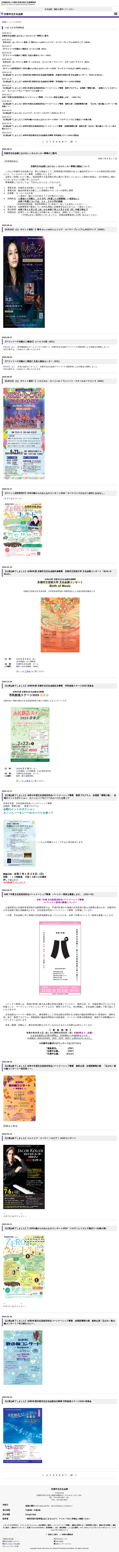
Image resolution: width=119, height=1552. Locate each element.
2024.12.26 (7, 681)
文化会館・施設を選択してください (59, 9)
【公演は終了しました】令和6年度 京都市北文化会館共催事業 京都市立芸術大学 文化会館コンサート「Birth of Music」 (53, 75)
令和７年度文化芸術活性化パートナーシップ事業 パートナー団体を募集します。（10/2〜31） (42, 97)
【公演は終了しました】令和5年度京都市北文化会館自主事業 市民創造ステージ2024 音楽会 (40, 135)
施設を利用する (77, 1525)
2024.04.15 (7, 1134)
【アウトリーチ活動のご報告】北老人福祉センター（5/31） (27, 55)
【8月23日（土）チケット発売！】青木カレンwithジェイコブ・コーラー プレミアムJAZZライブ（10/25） (46, 42)
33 (71, 142)
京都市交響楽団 (67, 1534)
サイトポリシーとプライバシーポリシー (94, 1528)
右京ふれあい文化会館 (11, 1544)
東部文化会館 (8, 1539)
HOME (4, 22)
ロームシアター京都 (10, 1546)
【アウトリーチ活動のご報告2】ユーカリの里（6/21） (25, 49)
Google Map (30, 1514)
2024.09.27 (7, 890)
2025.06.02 (7, 377)
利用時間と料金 (91, 1525)
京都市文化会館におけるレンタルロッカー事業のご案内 (25, 36)
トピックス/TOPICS (10, 1525)
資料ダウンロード (18, 1528)
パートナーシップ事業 (61, 1525)
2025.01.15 (7, 567)
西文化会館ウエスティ (11, 1541)
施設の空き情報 (104, 1525)
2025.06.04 (7, 357)
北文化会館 (58, 1541)
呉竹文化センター (61, 1539)
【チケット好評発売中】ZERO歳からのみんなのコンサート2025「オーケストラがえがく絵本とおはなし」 (46, 68)
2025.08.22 (7, 225)
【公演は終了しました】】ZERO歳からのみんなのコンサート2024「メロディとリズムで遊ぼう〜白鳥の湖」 (47, 119)
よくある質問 (73, 1528)
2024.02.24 (7, 1397)
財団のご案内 (53, 1534)
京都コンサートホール (62, 1544)
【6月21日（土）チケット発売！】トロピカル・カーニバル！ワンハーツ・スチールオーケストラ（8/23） (46, 62)
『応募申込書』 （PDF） (60, 1051)
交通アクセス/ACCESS (35, 1528)
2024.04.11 (7, 1224)
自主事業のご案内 (44, 1525)
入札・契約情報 (60, 1528)
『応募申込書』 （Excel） (60, 1054)
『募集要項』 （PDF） (60, 1048)
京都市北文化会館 (12, 14)
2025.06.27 (7, 337)
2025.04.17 (7, 489)
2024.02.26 (7, 1316)
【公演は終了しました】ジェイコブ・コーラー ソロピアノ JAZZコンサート (33, 113)
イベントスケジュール (28, 1525)
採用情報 (49, 1528)
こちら (19, 349)
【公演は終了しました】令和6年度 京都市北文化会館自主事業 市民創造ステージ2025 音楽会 (41, 81)
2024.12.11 (7, 791)
